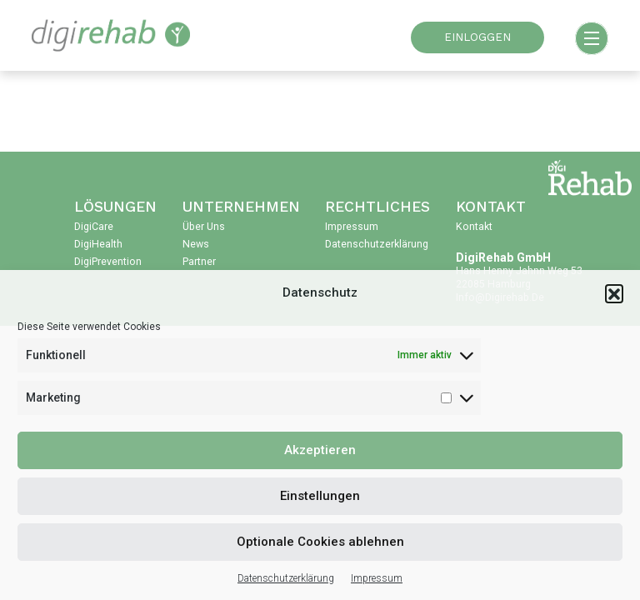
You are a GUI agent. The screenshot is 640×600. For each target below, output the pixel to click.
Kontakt (491, 206)
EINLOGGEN (477, 37)
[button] (614, 293)
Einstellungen (320, 495)
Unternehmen (241, 206)
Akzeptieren (320, 450)
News (195, 244)
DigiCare (93, 226)
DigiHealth (98, 244)
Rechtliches (377, 206)
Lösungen (115, 206)
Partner (199, 262)
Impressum (376, 578)
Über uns (203, 226)
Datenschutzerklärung (286, 578)
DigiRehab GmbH (503, 257)
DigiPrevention (108, 262)
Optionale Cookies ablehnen (320, 541)
